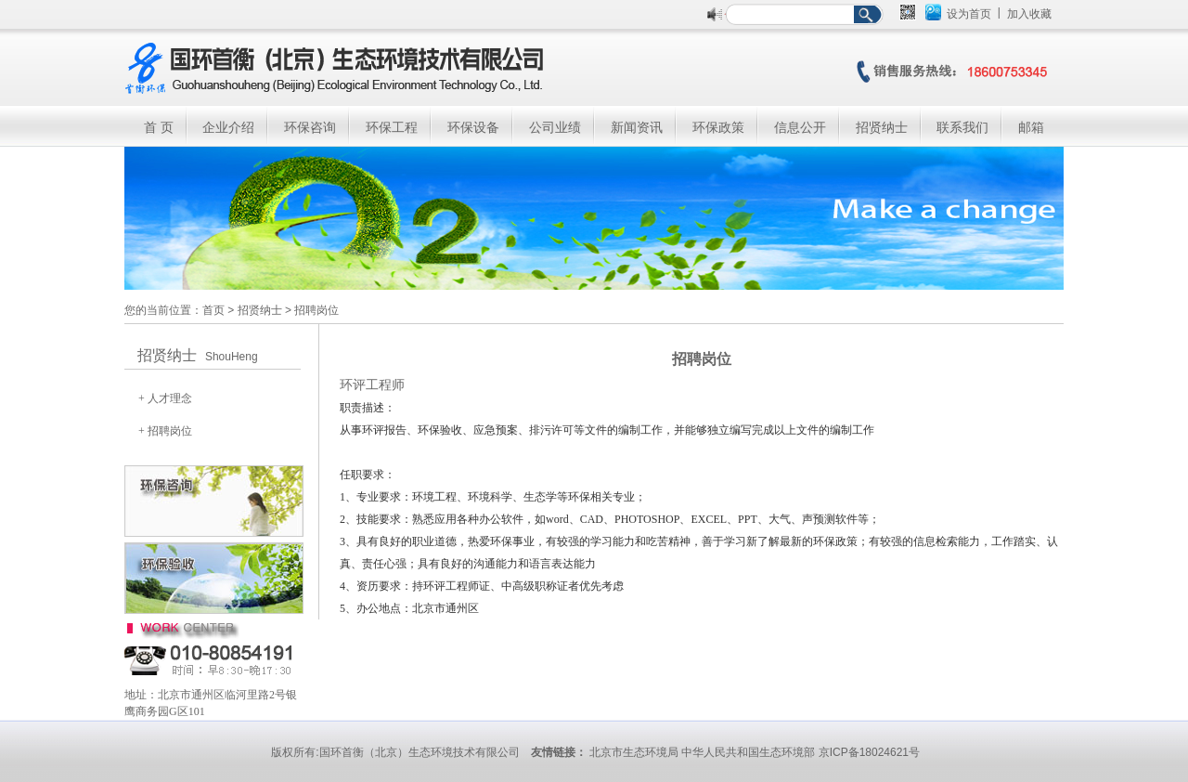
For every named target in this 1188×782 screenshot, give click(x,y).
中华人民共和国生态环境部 (748, 752)
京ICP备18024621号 (869, 752)
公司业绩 (555, 127)
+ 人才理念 (165, 398)
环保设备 (473, 127)
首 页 (159, 127)
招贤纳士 (882, 127)
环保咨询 (310, 127)
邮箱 (1031, 127)
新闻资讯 (637, 127)
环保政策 (718, 127)
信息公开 (800, 127)
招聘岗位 (316, 310)
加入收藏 (1029, 13)
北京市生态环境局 (633, 752)
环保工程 (392, 127)
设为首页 (969, 13)
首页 (213, 310)
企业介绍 (228, 127)
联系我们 (962, 127)
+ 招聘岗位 (165, 430)
